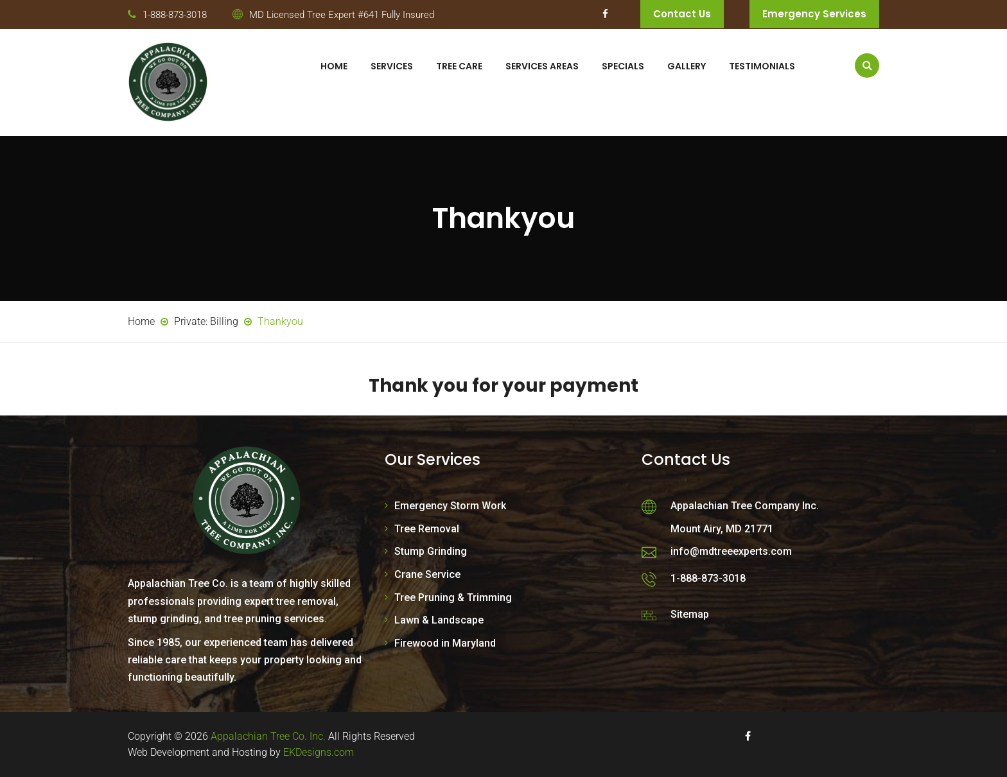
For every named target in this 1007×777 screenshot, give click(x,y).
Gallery (686, 66)
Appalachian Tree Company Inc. (744, 506)
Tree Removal (426, 529)
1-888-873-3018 (175, 15)
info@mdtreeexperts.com (731, 551)
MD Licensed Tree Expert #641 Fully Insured (341, 15)
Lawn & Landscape (439, 620)
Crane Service (427, 574)
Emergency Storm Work (450, 506)
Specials (623, 66)
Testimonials (762, 66)
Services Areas (542, 66)
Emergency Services (814, 14)
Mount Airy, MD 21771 (721, 529)
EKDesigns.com (318, 752)
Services (392, 66)
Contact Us (682, 14)
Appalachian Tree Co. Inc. (268, 736)
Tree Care (459, 66)
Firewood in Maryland (445, 643)
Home (333, 66)
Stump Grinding (430, 551)
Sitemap (689, 614)
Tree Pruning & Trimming (453, 597)
